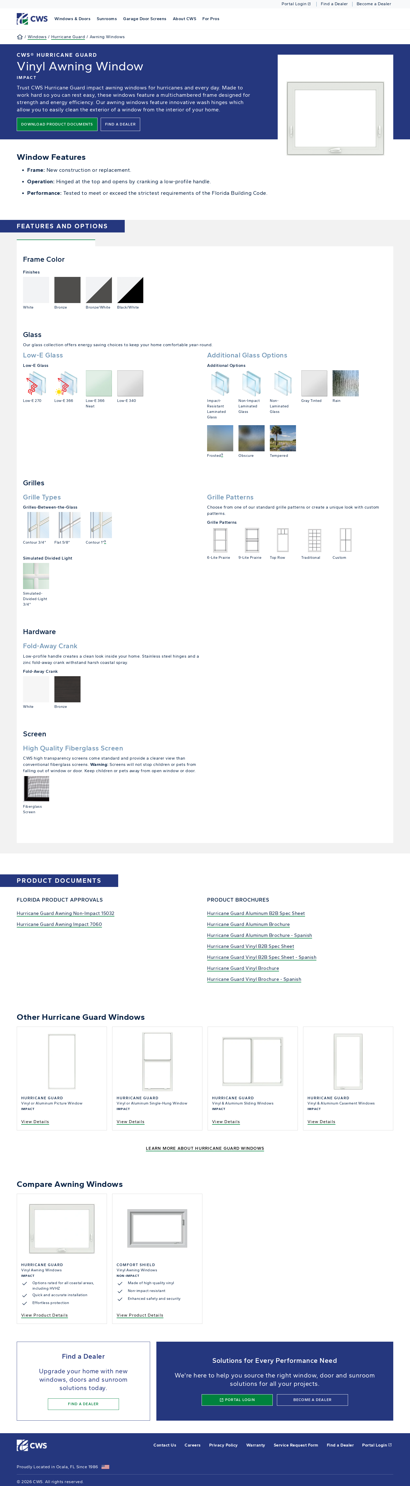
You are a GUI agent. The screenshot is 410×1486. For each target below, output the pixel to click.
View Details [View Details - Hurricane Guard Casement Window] (321, 1121)
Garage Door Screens (145, 18)
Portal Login (296, 4)
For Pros (210, 18)
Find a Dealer (334, 4)
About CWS (184, 18)
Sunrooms (107, 18)
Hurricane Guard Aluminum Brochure (248, 924)
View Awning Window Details (62, 1259)
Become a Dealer (374, 4)
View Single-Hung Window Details (157, 1078)
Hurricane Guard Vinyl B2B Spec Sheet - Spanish (261, 957)
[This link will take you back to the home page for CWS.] (33, 18)
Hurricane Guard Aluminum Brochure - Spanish (259, 935)
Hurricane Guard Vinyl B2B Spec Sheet (250, 946)
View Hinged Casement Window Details (348, 1078)
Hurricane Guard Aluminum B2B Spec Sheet (256, 913)
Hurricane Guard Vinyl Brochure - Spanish (254, 979)
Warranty (255, 1445)
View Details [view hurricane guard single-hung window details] (131, 1121)
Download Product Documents (57, 124)
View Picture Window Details (62, 1078)
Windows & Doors (72, 18)
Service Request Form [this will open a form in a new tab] (296, 1445)
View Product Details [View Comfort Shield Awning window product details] (140, 1315)
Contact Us (164, 1445)
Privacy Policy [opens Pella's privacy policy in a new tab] (223, 1445)
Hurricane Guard (68, 36)
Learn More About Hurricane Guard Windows (205, 1148)
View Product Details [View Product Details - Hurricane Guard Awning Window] (44, 1315)
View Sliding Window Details (253, 1078)
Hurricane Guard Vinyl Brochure (243, 968)
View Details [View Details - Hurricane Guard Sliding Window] (226, 1121)
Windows (37, 36)
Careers (193, 1445)
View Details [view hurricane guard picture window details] (35, 1121)
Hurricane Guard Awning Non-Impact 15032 (66, 913)
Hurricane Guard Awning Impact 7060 (59, 924)
